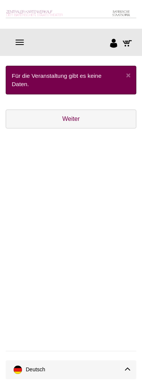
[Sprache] (71, 369)
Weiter (71, 119)
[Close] (128, 75)
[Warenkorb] (128, 44)
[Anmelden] (114, 44)
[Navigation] (19, 42)
